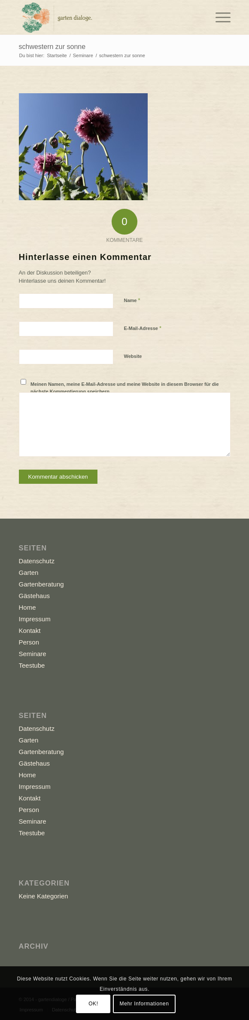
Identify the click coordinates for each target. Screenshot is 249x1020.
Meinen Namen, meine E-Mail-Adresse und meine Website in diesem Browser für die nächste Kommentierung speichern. (124, 388)
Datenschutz (37, 561)
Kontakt (30, 630)
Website (133, 356)
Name (132, 300)
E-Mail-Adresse (143, 328)
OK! (93, 1004)
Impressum (35, 619)
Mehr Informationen (144, 1004)
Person (29, 642)
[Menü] (219, 17)
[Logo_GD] (103, 17)
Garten (29, 572)
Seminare (32, 653)
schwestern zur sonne (52, 46)
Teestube (32, 665)
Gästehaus (34, 595)
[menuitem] (219, 17)
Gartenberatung (41, 584)
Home (27, 607)
